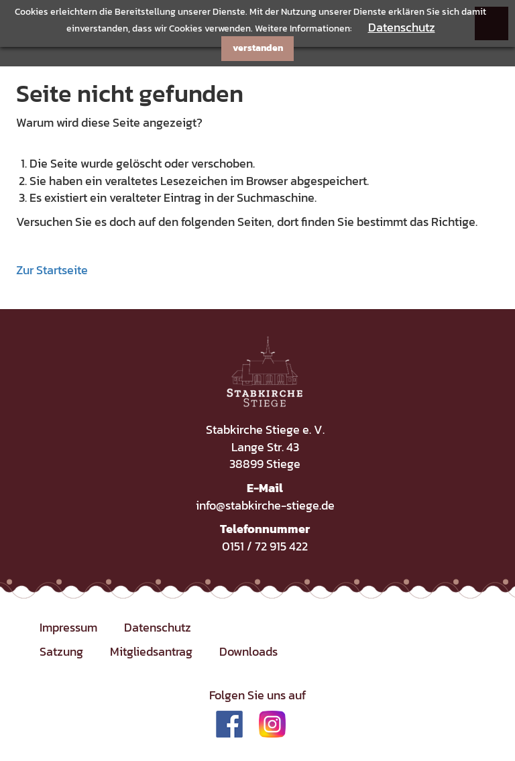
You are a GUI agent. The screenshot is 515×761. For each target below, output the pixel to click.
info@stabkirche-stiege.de (265, 505)
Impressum (68, 627)
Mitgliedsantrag (151, 651)
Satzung (61, 651)
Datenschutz (401, 27)
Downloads (248, 651)
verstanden (258, 48)
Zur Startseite (52, 270)
